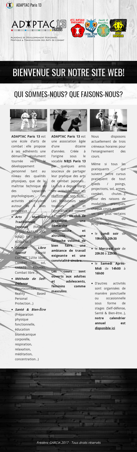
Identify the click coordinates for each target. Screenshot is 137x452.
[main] (68, 72)
